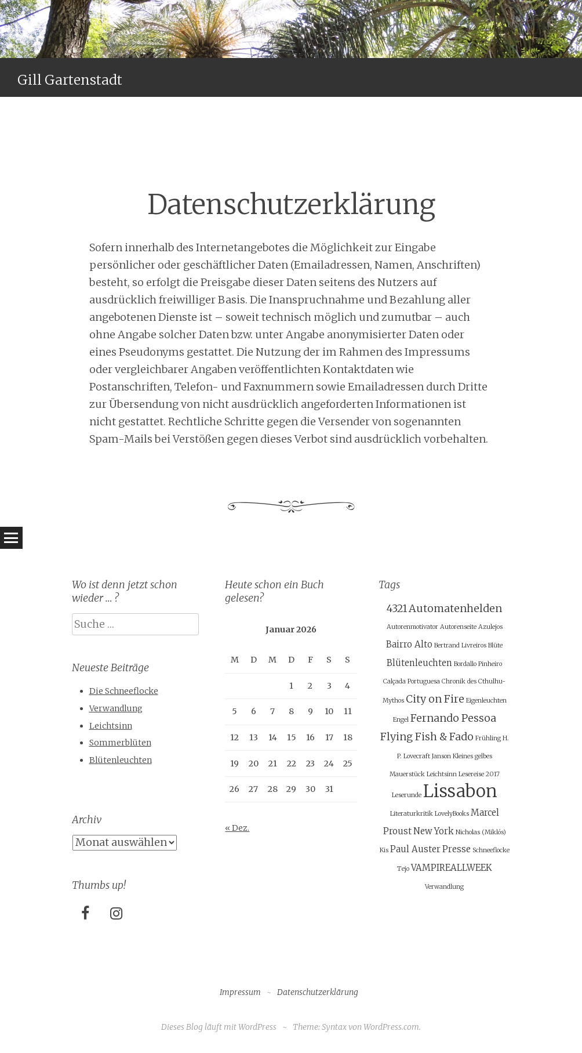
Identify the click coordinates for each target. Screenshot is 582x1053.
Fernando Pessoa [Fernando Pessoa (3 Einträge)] (453, 718)
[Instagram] (116, 914)
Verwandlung (116, 708)
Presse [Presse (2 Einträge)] (456, 849)
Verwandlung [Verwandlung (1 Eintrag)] (444, 887)
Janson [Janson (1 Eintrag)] (441, 756)
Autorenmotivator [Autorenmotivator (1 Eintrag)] (412, 627)
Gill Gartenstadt (69, 79)
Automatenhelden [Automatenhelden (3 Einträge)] (455, 608)
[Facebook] (85, 914)
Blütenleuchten (120, 760)
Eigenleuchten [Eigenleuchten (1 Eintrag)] (486, 700)
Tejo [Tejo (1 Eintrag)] (403, 869)
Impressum (240, 992)
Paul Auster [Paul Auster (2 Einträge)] (415, 849)
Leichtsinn (110, 726)
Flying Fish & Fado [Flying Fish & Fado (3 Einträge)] (427, 736)
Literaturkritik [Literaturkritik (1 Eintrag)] (411, 813)
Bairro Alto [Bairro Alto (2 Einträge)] (409, 644)
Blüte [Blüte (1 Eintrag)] (495, 645)
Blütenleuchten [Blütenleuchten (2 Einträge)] (419, 662)
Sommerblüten (120, 742)
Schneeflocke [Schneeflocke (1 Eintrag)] (491, 850)
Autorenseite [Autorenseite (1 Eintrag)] (458, 627)
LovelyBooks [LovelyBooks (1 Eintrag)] (452, 813)
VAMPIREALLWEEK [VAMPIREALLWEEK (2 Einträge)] (451, 867)
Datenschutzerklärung (317, 992)
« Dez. (237, 828)
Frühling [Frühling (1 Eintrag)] (488, 738)
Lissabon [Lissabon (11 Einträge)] (460, 791)
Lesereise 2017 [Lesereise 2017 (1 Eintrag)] (479, 774)
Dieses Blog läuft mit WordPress (219, 1027)
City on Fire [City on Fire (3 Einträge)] (435, 698)
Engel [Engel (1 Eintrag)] (401, 719)
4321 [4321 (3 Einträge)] (397, 608)
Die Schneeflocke (123, 691)
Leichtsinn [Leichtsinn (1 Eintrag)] (442, 774)
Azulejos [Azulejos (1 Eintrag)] (490, 627)
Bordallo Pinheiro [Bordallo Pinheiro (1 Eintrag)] (478, 664)
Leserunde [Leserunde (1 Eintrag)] (406, 795)
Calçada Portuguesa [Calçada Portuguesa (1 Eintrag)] (411, 681)
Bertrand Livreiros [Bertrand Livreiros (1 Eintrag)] (460, 645)
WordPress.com (391, 1027)
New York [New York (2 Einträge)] (433, 831)
